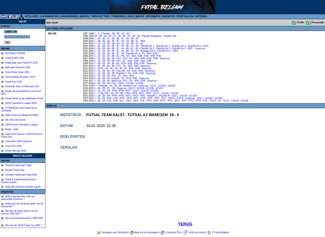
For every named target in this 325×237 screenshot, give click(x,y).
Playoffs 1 (121, 73)
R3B (152, 56)
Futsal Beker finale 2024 (17, 72)
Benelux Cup (129, 85)
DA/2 (135, 100)
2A (105, 36)
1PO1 (100, 68)
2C (114, 36)
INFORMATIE (153, 16)
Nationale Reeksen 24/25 (17, 67)
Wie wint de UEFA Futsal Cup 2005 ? (23, 225)
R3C (159, 56)
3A (113, 33)
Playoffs (116, 78)
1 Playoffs (102, 85)
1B (100, 36)
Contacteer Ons (173, 232)
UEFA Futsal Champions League (21, 124)
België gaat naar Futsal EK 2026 (21, 62)
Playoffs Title (169, 36)
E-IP (142, 100)
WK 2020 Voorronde (15, 120)
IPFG (191, 100)
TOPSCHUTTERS (100, 16)
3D (127, 33)
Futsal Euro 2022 (13, 81)
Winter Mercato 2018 (15, 151)
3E (138, 36)
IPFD (148, 93)
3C (122, 33)
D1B (115, 98)
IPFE (142, 95)
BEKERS (84, 16)
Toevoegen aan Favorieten (114, 232)
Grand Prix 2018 (13, 146)
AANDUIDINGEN (69, 16)
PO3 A (171, 98)
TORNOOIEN (118, 16)
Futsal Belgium (221, 232)
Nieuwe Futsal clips (15, 170)
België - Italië (11, 129)
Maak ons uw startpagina (146, 232)
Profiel (300, 22)
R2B (155, 53)
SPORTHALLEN (184, 16)
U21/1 (121, 83)
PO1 (118, 58)
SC (219, 100)
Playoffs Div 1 (147, 46)
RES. (143, 41)
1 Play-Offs (103, 93)
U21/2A (130, 83)
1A (95, 36)
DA (113, 88)
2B (109, 36)
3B (118, 33)
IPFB (121, 90)
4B (132, 41)
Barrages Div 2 (147, 51)
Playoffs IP (164, 95)
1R (99, 43)
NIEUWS (139, 16)
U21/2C (159, 88)
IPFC (128, 90)
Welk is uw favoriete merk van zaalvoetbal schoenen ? (18, 197)
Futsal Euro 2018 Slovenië (18, 141)
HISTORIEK (201, 16)
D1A (109, 98)
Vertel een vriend (196, 232)
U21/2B (139, 83)
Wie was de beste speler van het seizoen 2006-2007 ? (19, 212)
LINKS (130, 16)
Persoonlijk (318, 22)
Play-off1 (120, 71)
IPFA (114, 90)
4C (137, 41)
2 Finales (105, 33)
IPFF (157, 98)
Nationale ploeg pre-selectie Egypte (23, 186)
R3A (146, 56)
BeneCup (116, 81)
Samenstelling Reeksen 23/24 (20, 77)
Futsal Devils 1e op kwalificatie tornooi (24, 98)
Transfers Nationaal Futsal (18, 165)
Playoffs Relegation (151, 36)
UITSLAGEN (31, 16)
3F (137, 38)
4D (141, 43)
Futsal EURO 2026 (14, 58)
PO (122, 56)
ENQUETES (168, 16)
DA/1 (128, 100)
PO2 (125, 58)
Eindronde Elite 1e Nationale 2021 (22, 86)
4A (127, 41)
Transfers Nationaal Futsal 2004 (21, 175)
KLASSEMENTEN (49, 16)
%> (10, 31)
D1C (122, 100)
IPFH (198, 100)
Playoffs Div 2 (163, 46)
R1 (143, 53)
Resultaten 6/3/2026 (15, 53)
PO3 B (179, 98)
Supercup (200, 48)
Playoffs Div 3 (179, 46)
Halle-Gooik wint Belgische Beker (22, 115)
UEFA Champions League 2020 (21, 103)
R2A (149, 53)
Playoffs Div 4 (195, 46)
